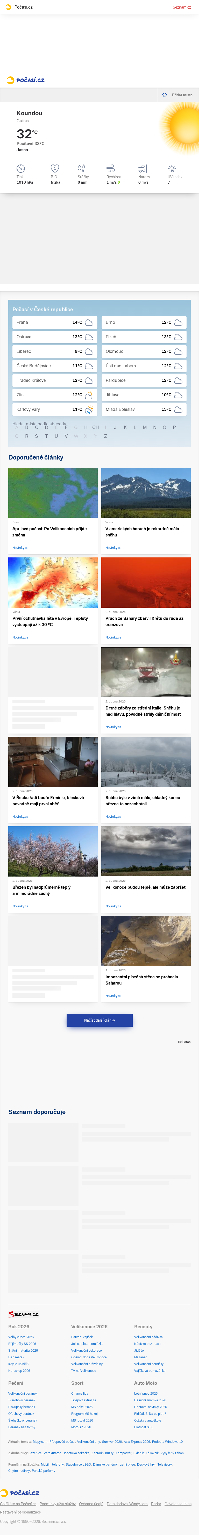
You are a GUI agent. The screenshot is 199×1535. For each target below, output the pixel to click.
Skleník (138, 1453)
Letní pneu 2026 (146, 1393)
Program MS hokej (84, 1414)
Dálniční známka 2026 (150, 1400)
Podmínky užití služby (58, 1504)
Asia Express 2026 (137, 1442)
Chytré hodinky (19, 1471)
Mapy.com (40, 1442)
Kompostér (123, 1453)
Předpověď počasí (62, 1442)
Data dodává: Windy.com (127, 1504)
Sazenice (35, 1453)
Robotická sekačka (76, 1453)
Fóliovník (152, 1453)
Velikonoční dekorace (86, 1350)
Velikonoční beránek (22, 1393)
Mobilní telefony (52, 1464)
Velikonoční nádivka (148, 1337)
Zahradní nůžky (102, 1453)
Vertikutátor (52, 1453)
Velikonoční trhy (88, 1442)
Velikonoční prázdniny (87, 1364)
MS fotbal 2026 (82, 1420)
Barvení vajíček (82, 1337)
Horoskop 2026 (19, 1371)
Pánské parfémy (43, 1471)
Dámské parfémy (105, 1464)
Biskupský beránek (21, 1407)
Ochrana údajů (91, 1504)
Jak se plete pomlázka (87, 1344)
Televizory (165, 1464)
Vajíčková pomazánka (150, 1371)
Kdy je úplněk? (18, 1364)
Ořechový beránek (21, 1414)
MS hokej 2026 (82, 1407)
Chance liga (79, 1393)
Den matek (16, 1357)
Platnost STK (143, 1427)
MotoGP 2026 (81, 1427)
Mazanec (140, 1357)
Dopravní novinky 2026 (150, 1407)
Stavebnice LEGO (78, 1464)
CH (95, 427)
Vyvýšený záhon (172, 1453)
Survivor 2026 (112, 1442)
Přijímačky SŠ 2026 (22, 1344)
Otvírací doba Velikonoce (89, 1357)
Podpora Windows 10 (167, 1442)
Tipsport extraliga (83, 1400)
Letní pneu (127, 1464)
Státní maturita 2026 (23, 1350)
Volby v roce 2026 (21, 1337)
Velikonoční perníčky (149, 1364)
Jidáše (139, 1350)
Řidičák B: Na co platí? (150, 1414)
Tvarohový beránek (21, 1400)
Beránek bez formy (21, 1427)
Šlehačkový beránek (22, 1420)
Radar (156, 1504)
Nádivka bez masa (147, 1344)
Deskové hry (146, 1464)
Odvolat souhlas (178, 1504)
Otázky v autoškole (147, 1420)
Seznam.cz (182, 7)
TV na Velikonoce (83, 1371)
